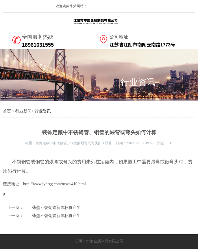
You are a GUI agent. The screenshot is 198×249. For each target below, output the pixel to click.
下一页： (15, 216)
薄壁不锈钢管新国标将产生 (56, 207)
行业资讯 (43, 111)
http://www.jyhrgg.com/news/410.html (54, 184)
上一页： (15, 207)
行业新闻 (23, 111)
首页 (7, 111)
